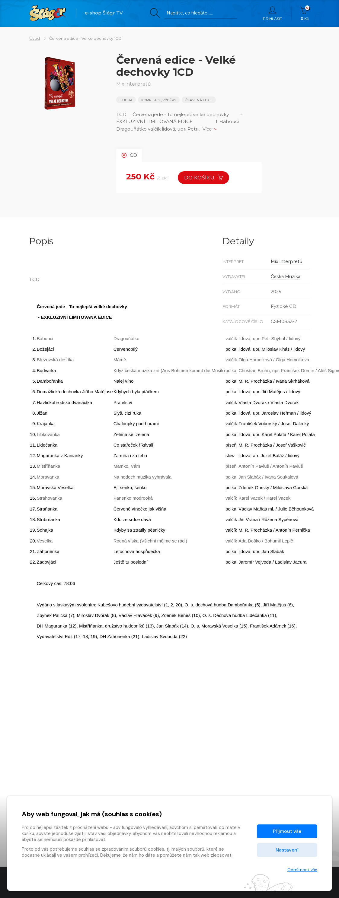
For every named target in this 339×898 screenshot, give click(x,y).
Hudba (126, 100)
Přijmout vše (287, 831)
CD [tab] (129, 155)
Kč (305, 14)
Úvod (34, 38)
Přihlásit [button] (272, 14)
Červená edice (199, 100)
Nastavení (287, 850)
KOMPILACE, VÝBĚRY (158, 100)
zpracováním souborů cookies (133, 849)
